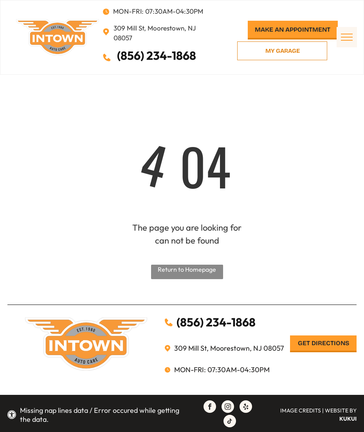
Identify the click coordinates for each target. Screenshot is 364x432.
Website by (341, 410)
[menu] (347, 37)
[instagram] (228, 407)
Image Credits (300, 410)
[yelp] (246, 407)
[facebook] (210, 407)
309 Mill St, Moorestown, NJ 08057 (229, 348)
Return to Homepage (187, 269)
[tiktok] (229, 422)
